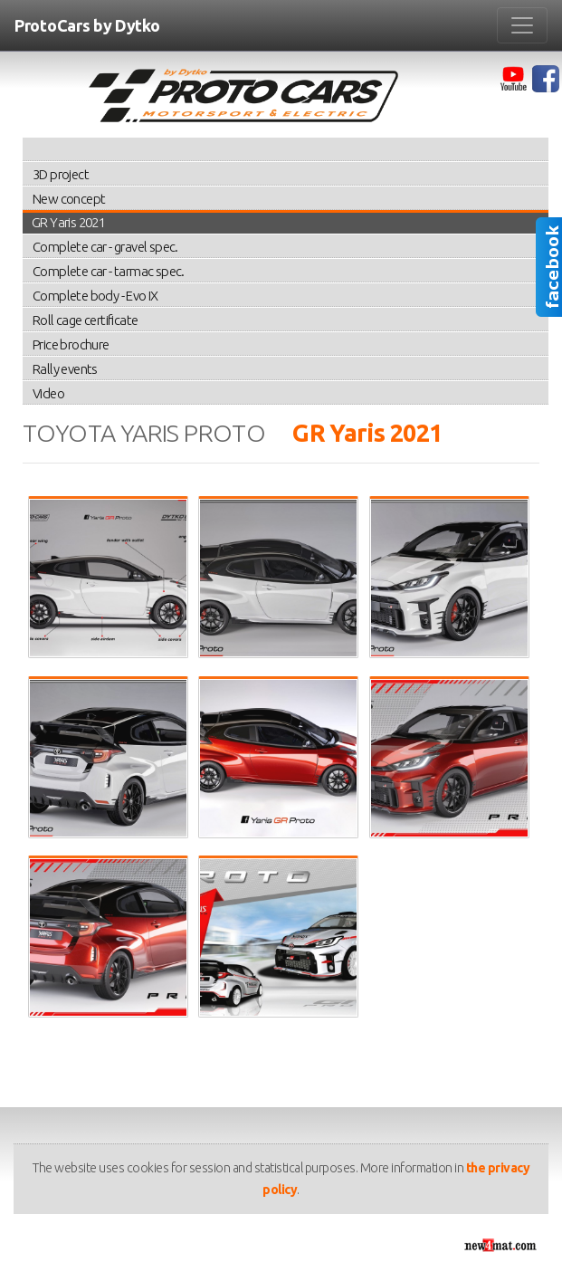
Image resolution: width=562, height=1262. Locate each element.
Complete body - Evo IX (95, 295)
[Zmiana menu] (522, 25)
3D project (61, 174)
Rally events (65, 369)
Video (48, 393)
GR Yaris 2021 (68, 222)
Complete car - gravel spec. (105, 246)
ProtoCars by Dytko (87, 25)
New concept (69, 198)
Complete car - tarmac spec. (109, 271)
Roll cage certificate (85, 320)
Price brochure (71, 344)
